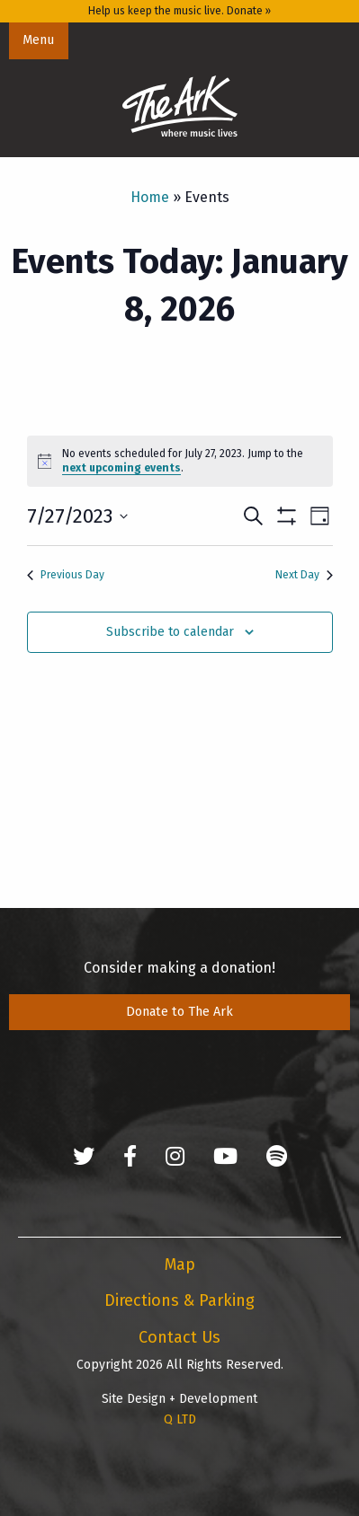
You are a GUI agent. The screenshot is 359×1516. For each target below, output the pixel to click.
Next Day (304, 574)
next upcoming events (121, 468)
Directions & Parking (179, 1300)
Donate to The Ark (179, 1011)
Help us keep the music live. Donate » (179, 10)
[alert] (180, 461)
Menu (38, 40)
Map (180, 1264)
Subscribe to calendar (170, 631)
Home (149, 197)
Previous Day (65, 574)
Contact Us (179, 1337)
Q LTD (180, 1419)
